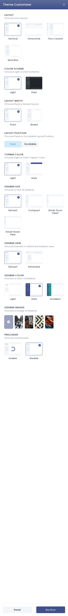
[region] (34, 306)
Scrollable (30, 144)
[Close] (64, 5)
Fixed (13, 144)
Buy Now (51, 609)
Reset (17, 609)
